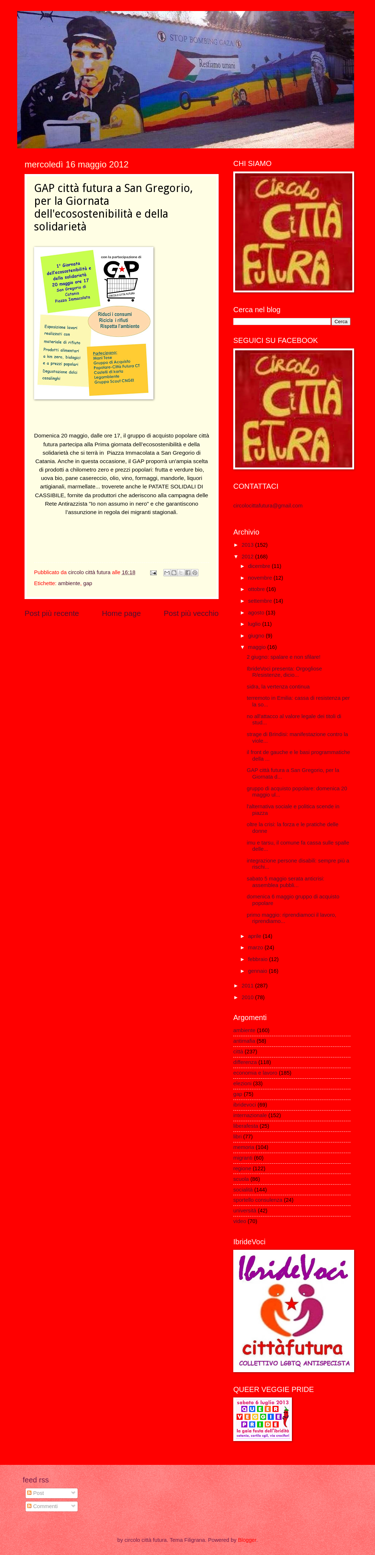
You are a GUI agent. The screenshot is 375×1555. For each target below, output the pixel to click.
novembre (261, 578)
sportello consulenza (257, 1200)
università (244, 1211)
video (239, 1221)
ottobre (257, 589)
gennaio (258, 971)
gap (87, 583)
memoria (243, 1147)
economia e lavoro (255, 1073)
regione (242, 1168)
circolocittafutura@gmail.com (267, 506)
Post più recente (52, 613)
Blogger (247, 1540)
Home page (121, 613)
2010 (248, 997)
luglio (255, 624)
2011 (248, 986)
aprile (255, 936)
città (238, 1051)
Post (35, 1493)
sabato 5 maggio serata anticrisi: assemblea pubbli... (285, 882)
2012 (248, 556)
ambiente (69, 583)
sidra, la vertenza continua (278, 687)
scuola (241, 1179)
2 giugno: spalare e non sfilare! (283, 657)
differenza (245, 1062)
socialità (243, 1190)
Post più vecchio (191, 613)
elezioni (242, 1083)
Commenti (42, 1506)
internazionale (250, 1115)
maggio (257, 647)
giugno (257, 636)
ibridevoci (244, 1105)
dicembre (260, 566)
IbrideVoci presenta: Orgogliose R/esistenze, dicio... (284, 672)
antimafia (244, 1041)
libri (237, 1137)
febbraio (258, 959)
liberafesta (245, 1126)
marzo (256, 947)
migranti (242, 1158)
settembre (261, 601)
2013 (248, 545)
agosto (257, 613)
